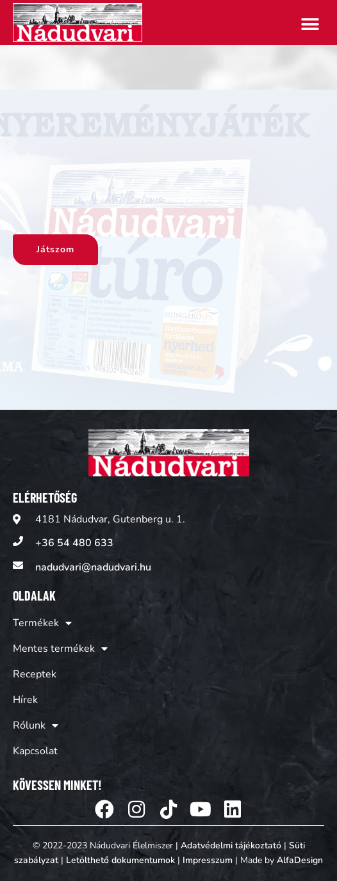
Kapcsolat (35, 751)
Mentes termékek (60, 648)
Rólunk (35, 725)
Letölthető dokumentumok (120, 860)
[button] (309, 24)
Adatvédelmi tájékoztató (231, 845)
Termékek (42, 622)
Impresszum (208, 860)
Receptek (34, 674)
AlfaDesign (300, 860)
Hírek (25, 700)
